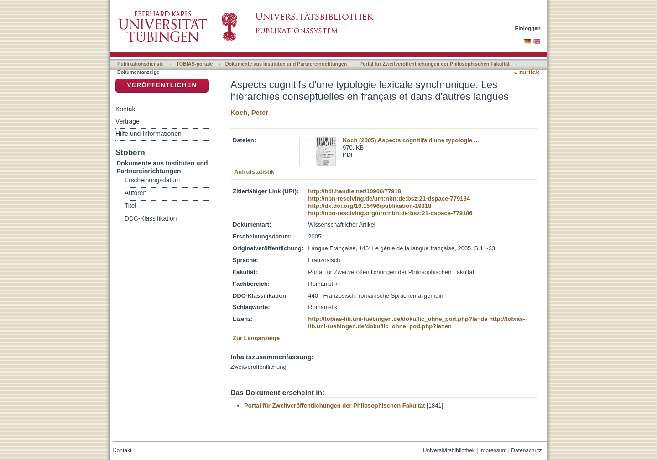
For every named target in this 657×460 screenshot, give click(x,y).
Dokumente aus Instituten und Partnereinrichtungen (286, 64)
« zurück (526, 72)
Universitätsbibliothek (449, 450)
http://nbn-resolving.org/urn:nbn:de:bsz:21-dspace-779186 (390, 213)
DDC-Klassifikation (151, 218)
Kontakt (126, 109)
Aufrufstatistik (254, 171)
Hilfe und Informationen (148, 133)
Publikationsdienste (140, 64)
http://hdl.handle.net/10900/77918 (354, 191)
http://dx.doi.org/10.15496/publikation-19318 (369, 205)
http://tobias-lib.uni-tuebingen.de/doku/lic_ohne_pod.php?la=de (397, 318)
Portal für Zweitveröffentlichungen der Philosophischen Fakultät (435, 64)
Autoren (135, 193)
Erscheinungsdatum (152, 180)
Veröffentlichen (162, 85)
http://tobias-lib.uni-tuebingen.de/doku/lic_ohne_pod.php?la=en (416, 322)
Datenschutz (526, 450)
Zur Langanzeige (256, 338)
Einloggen (528, 28)
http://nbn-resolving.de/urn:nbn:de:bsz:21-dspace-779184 (389, 198)
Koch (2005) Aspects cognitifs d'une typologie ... (411, 140)
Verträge (127, 121)
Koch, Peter (249, 112)
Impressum (493, 450)
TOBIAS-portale (194, 64)
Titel (130, 205)
